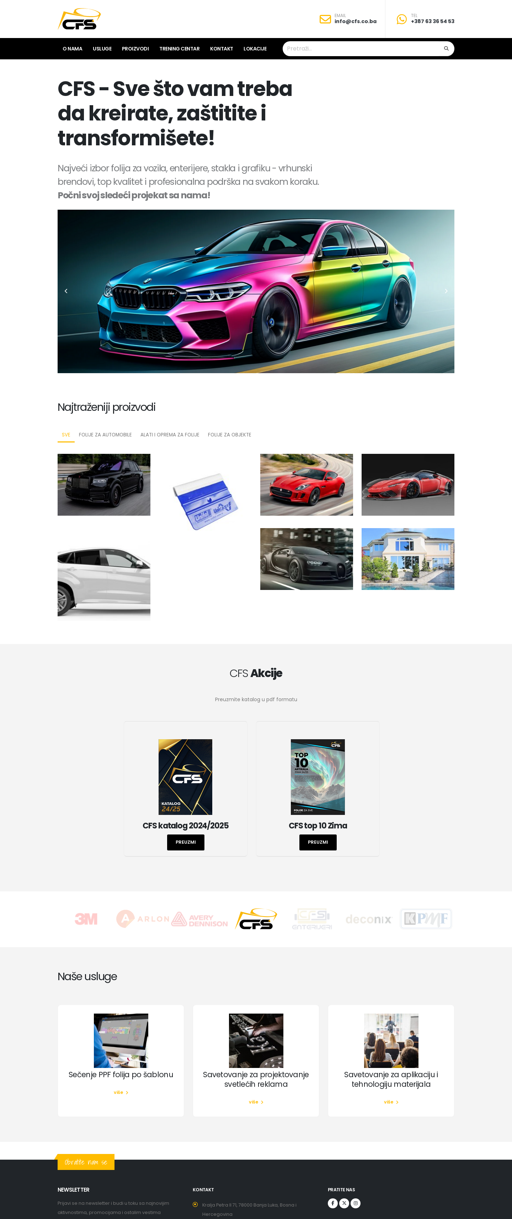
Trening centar (179, 48)
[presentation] (66, 291)
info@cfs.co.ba (356, 21)
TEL (414, 15)
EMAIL (340, 15)
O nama (72, 48)
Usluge (102, 48)
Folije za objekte (229, 434)
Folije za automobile (105, 434)
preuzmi (186, 842)
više (121, 1092)
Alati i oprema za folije (169, 434)
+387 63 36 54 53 (432, 21)
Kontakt (221, 48)
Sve (66, 434)
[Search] (446, 48)
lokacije (255, 48)
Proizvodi (135, 48)
